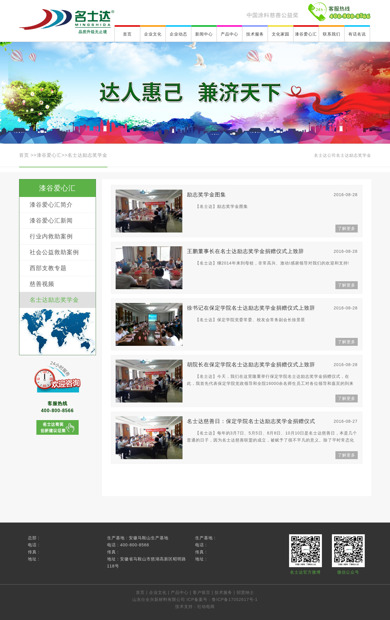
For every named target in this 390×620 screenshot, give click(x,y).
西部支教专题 (48, 268)
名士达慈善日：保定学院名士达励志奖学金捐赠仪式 (272, 421)
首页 (25, 155)
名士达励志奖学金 (87, 155)
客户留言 (201, 592)
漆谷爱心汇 (49, 155)
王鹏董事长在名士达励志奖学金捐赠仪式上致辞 (272, 251)
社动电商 (206, 606)
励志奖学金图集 (272, 195)
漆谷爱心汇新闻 (51, 220)
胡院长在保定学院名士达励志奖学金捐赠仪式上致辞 (272, 365)
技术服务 (223, 592)
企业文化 (158, 592)
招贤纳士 (245, 592)
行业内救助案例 (51, 236)
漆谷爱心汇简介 (51, 204)
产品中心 (179, 592)
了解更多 (346, 228)
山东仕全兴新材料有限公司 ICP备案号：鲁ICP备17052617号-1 (195, 599)
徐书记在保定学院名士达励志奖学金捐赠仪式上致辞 (272, 308)
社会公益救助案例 (54, 252)
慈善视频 (42, 284)
